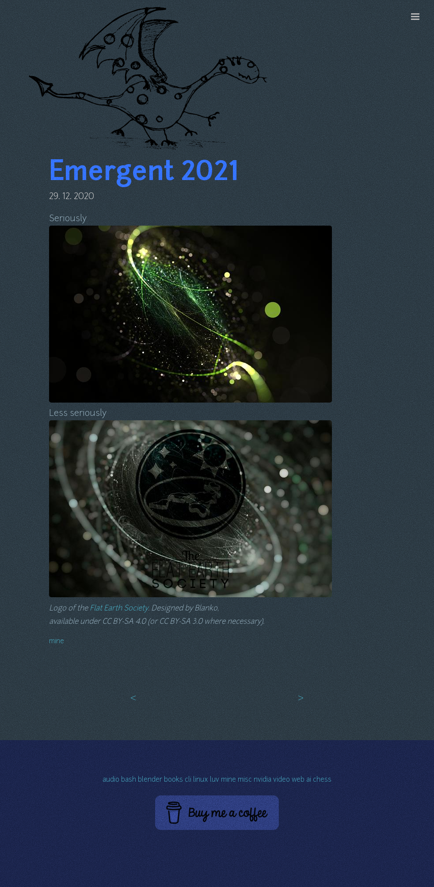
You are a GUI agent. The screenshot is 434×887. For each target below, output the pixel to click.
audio (111, 780)
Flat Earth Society (119, 608)
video (281, 780)
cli (188, 780)
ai (308, 780)
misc (245, 780)
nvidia (262, 780)
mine (56, 641)
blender (150, 780)
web (298, 780)
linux (200, 780)
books (173, 780)
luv (214, 780)
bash (128, 780)
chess (322, 780)
